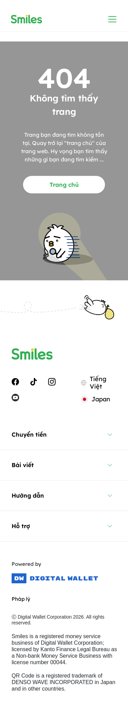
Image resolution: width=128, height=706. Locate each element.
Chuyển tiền (29, 434)
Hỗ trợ (21, 526)
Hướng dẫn (28, 495)
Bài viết (23, 464)
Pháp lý (21, 599)
